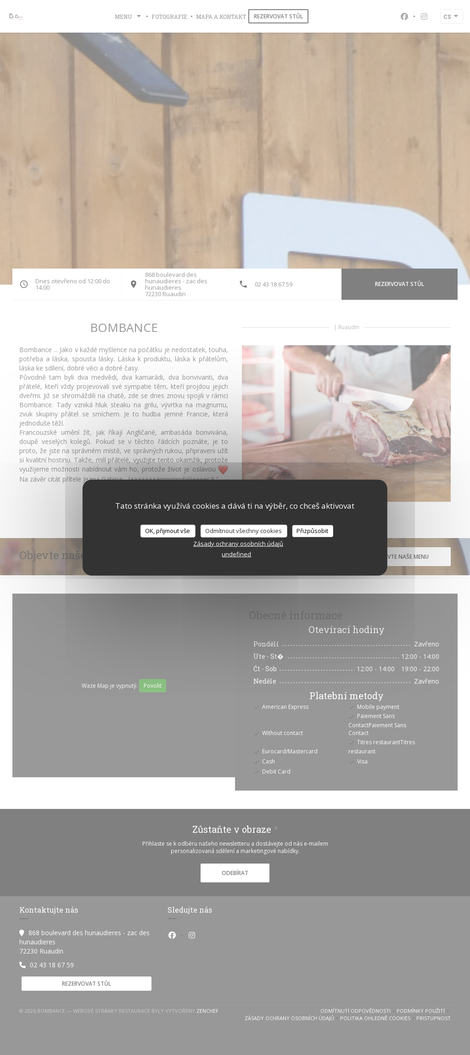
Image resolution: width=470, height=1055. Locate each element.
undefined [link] (236, 554)
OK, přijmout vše (167, 531)
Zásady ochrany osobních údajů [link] (238, 543)
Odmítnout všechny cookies (243, 531)
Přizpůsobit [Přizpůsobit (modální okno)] (312, 531)
